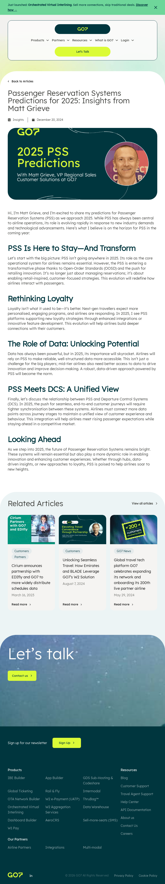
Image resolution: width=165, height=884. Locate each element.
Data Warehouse (96, 807)
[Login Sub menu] (132, 40)
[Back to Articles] (20, 81)
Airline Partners (19, 847)
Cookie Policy (148, 875)
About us (127, 818)
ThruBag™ (90, 799)
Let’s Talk (82, 51)
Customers (21, 551)
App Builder (54, 778)
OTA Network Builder (24, 799)
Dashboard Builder (22, 820)
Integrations (54, 847)
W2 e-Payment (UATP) (62, 799)
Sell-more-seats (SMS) (100, 820)
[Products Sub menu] (47, 40)
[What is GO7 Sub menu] (116, 40)
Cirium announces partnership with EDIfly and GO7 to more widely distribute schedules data (31, 577)
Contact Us (129, 826)
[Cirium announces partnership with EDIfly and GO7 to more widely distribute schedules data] (31, 529)
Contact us (22, 676)
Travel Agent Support (137, 794)
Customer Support (135, 786)
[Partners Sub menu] (68, 40)
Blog (124, 778)
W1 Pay (13, 828)
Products (37, 40)
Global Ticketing (20, 791)
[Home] (15, 875)
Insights (18, 120)
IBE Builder (16, 778)
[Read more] (21, 604)
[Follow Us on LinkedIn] (31, 875)
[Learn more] (144, 503)
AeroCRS (52, 820)
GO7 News (124, 551)
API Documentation (136, 810)
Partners (58, 40)
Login (125, 40)
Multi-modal (92, 847)
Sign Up (67, 743)
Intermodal (92, 791)
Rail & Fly (52, 791)
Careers (127, 834)
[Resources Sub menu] (90, 40)
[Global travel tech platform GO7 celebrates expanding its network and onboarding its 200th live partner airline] (133, 529)
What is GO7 (104, 40)
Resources (79, 40)
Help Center (130, 802)
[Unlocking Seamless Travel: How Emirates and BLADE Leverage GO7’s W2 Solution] (82, 529)
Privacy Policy (123, 875)
